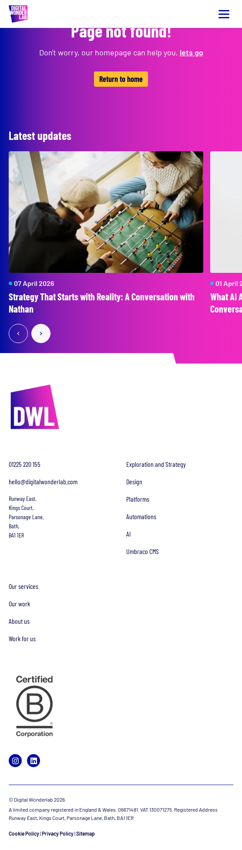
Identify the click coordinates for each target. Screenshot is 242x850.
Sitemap (85, 833)
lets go (191, 52)
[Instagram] (15, 760)
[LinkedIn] (33, 760)
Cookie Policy (24, 833)
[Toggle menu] (223, 14)
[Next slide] (40, 334)
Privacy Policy (58, 833)
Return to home (121, 79)
